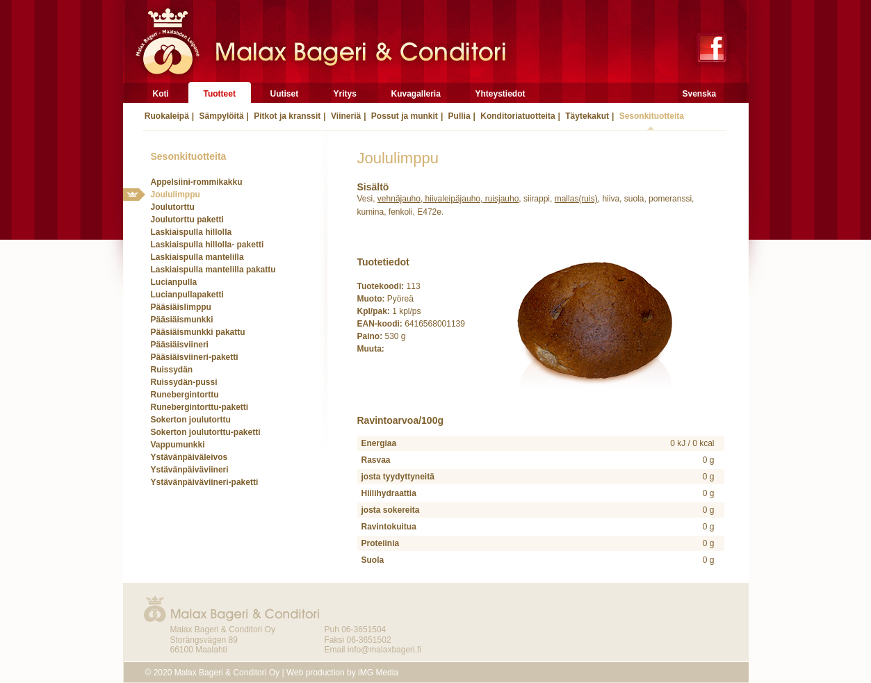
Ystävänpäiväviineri (190, 470)
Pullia (458, 116)
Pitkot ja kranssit (286, 116)
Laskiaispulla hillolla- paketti (207, 244)
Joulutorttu (173, 207)
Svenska (700, 94)
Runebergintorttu (185, 395)
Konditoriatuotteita (516, 116)
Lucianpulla (174, 282)
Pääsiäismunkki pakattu (198, 332)
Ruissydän (172, 370)
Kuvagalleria (416, 94)
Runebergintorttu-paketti (200, 407)
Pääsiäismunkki (182, 319)
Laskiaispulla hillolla (191, 232)
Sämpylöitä (220, 116)
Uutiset (284, 94)
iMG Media (378, 672)
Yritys (345, 94)
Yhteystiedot (500, 94)
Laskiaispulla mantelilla (197, 257)
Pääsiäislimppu (181, 307)
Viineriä (345, 116)
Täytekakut (586, 116)
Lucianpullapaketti (187, 294)
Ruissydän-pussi (184, 382)
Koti (161, 94)
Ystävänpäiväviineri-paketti (205, 482)
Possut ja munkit (403, 116)
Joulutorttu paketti (187, 219)
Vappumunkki (178, 445)
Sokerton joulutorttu (191, 420)
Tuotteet (220, 94)
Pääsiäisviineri (180, 344)
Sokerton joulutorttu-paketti (206, 432)
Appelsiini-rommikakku (197, 182)
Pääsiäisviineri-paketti (194, 357)
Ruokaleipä (166, 116)
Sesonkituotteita (650, 116)
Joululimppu (175, 194)
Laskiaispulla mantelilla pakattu (213, 269)
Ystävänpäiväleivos (189, 457)
